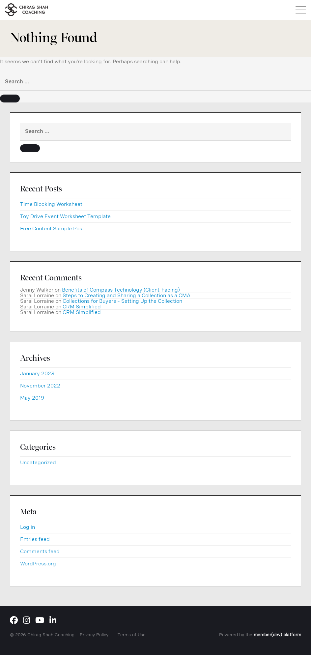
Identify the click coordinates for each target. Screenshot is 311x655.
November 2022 (40, 386)
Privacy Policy (94, 634)
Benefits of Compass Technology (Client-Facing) (121, 290)
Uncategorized (38, 462)
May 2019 (32, 398)
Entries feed (35, 539)
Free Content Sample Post (52, 228)
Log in (27, 527)
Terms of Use (132, 634)
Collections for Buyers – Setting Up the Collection (122, 301)
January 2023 (37, 373)
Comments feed (40, 551)
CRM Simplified (82, 306)
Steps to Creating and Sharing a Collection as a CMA (126, 295)
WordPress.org (38, 563)
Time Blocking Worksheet (51, 204)
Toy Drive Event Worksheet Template (65, 216)
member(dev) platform (277, 634)
